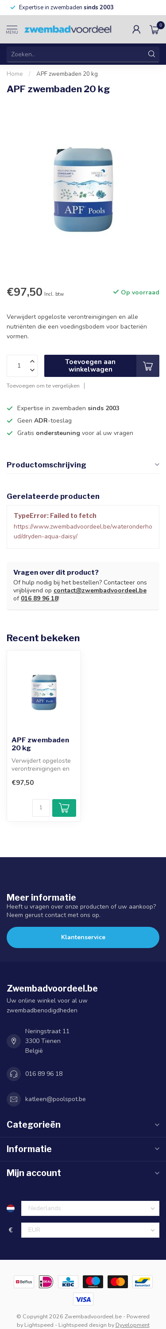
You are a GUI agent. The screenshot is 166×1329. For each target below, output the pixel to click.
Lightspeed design (82, 1325)
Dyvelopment (133, 1325)
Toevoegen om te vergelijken (43, 385)
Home (15, 74)
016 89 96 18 (39, 598)
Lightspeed (39, 1325)
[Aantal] (41, 808)
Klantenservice (83, 937)
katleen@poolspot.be (55, 1099)
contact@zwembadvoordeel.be (100, 590)
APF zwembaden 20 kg (67, 74)
